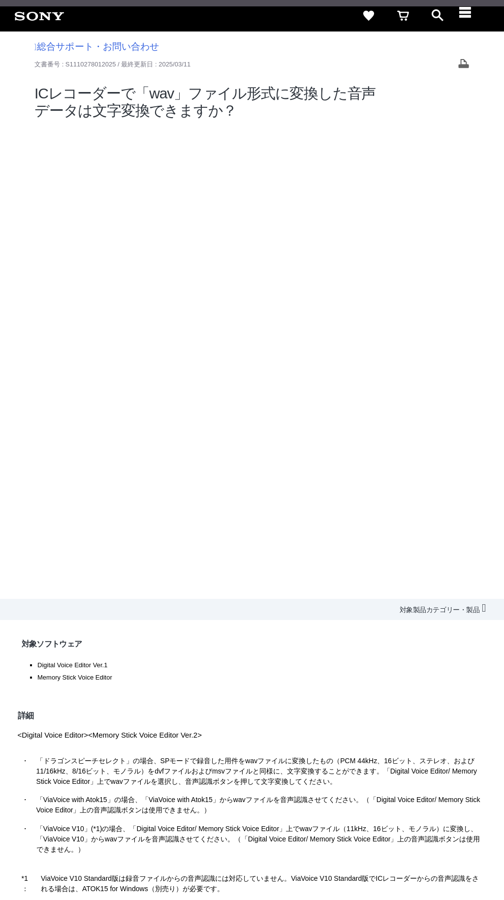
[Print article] (464, 65)
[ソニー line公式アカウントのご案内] (366, 806)
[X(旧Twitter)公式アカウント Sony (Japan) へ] (388, 806)
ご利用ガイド (396, 764)
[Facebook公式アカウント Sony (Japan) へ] (430, 806)
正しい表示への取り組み (207, 860)
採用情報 (214, 782)
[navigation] (472, 15)
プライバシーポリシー (134, 860)
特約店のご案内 (259, 782)
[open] (437, 15)
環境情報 (365, 782)
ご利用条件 (80, 860)
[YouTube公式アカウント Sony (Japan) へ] (409, 806)
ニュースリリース (317, 782)
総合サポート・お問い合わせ (96, 46)
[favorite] (368, 15)
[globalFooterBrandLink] (403, 866)
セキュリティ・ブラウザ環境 (234, 764)
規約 (433, 764)
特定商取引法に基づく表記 (326, 764)
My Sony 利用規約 (414, 782)
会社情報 (178, 782)
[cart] (403, 15)
